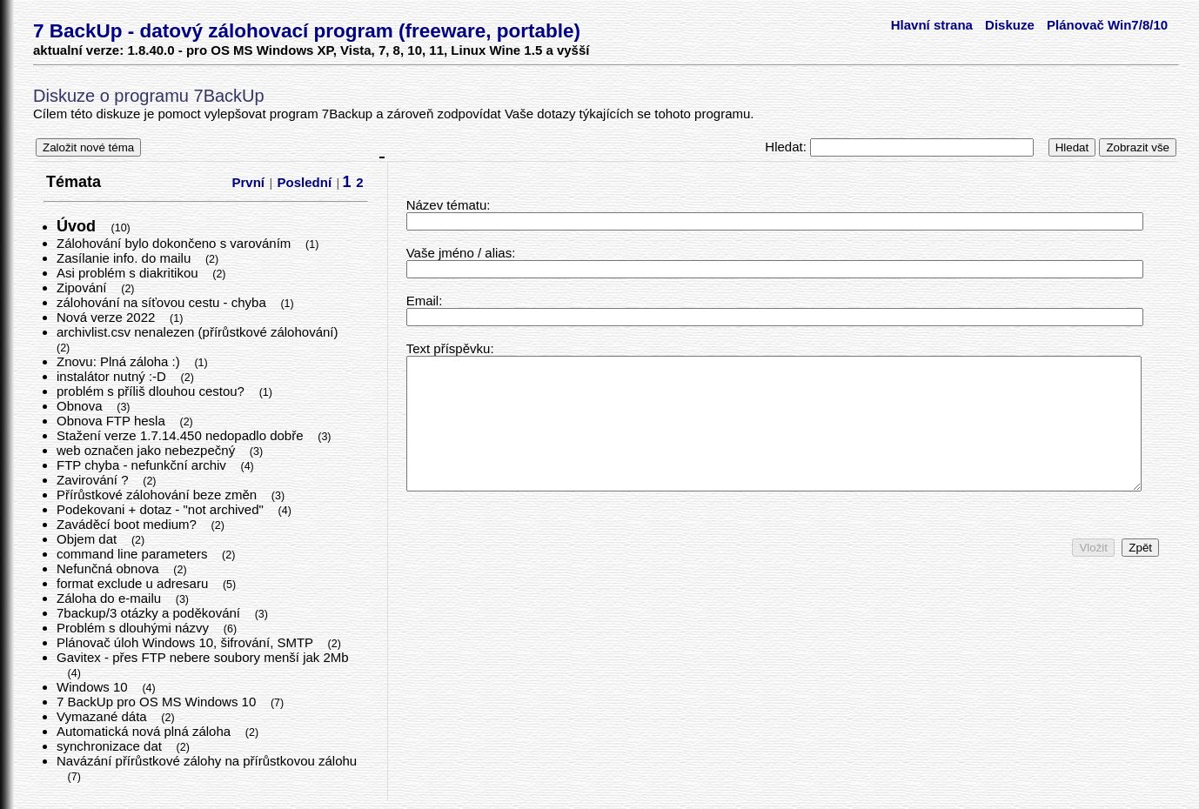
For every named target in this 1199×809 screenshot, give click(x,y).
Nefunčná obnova (110, 568)
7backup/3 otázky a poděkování (150, 612)
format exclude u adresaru (134, 583)
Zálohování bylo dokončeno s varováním (176, 243)
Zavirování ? (94, 479)
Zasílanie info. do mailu (125, 258)
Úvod (78, 226)
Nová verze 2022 (108, 317)
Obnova (81, 405)
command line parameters (134, 553)
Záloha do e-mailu (110, 598)
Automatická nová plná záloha (145, 731)
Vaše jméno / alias (459, 252)
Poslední (305, 182)
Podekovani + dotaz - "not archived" (162, 509)
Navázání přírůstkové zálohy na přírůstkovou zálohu (207, 760)
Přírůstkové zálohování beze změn (158, 494)
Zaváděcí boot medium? (128, 524)
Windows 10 (94, 686)
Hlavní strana (932, 24)
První (248, 182)
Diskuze (1010, 24)
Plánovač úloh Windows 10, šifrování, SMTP (187, 642)
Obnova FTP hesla (113, 420)
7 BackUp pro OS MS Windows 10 (158, 701)
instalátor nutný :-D (113, 376)
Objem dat (88, 539)
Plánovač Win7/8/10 (1107, 24)
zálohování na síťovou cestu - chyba (163, 302)
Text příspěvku (448, 348)
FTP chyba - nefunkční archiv (143, 465)
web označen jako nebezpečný (147, 450)
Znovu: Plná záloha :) (120, 361)
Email (422, 300)
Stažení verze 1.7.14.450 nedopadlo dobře (182, 435)
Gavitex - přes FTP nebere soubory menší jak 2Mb (203, 657)
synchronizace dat (111, 746)
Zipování (84, 287)
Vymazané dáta (104, 716)
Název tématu (446, 204)
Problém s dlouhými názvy (134, 627)
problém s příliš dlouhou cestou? (152, 391)
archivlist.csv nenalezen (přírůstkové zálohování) (199, 331)
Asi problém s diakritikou (129, 272)
